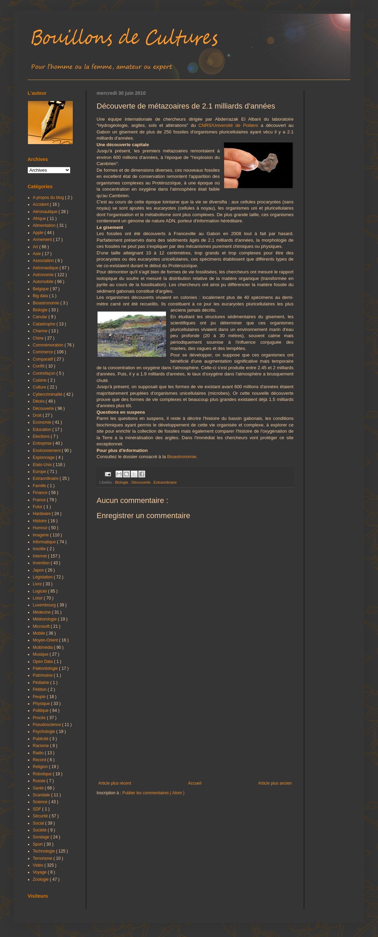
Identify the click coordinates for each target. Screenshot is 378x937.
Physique (42, 703)
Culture (40, 387)
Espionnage (44, 457)
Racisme (41, 745)
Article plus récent (114, 783)
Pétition (40, 689)
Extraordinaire (165, 482)
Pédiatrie (41, 682)
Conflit (39, 366)
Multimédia (43, 647)
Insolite (40, 548)
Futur (38, 506)
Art (36, 246)
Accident (41, 204)
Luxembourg (45, 605)
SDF (37, 809)
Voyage (40, 872)
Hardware (42, 513)
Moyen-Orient (46, 640)
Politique (41, 710)
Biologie (122, 482)
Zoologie (41, 879)
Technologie (44, 851)
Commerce (43, 352)
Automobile (43, 281)
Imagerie (41, 535)
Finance (41, 492)
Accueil (194, 783)
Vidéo (38, 865)
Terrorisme (43, 858)
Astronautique (46, 267)
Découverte (141, 482)
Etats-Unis (43, 464)
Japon (39, 570)
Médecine (42, 612)
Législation (43, 577)
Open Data (43, 661)
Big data (41, 295)
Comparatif (43, 359)
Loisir (38, 598)
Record (40, 759)
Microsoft (42, 626)
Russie (40, 780)
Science (41, 801)
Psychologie (44, 731)
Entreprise (43, 443)
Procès (40, 717)
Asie (37, 253)
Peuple (40, 696)
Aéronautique (46, 211)
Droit (38, 415)
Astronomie (44, 274)
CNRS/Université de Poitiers (228, 125)
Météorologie (45, 619)
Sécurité (41, 816)
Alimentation (45, 225)
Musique (41, 654)
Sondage (41, 837)
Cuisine (40, 380)
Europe (40, 471)
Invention (42, 563)
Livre (38, 584)
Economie (42, 422)
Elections (42, 436)
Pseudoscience (47, 724)
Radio (39, 752)
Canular (40, 316)
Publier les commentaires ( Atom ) (153, 792)
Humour (41, 527)
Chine (39, 338)
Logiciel (40, 591)
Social (39, 823)
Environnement (47, 450)
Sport (38, 844)
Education (42, 429)
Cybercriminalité (48, 394)
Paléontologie (46, 668)
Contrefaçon (45, 373)
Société (40, 830)
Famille (40, 485)
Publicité (41, 738)
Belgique (41, 288)
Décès (39, 401)
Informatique (45, 542)
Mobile (39, 633)
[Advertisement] (195, 724)
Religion (41, 766)
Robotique (43, 774)
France (40, 499)
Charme (41, 331)
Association (44, 260)
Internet (40, 556)
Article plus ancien (275, 783)
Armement (43, 239)
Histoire (40, 520)
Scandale (42, 795)
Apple (38, 232)
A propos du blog (49, 197)
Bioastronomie (181, 456)
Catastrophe (45, 324)
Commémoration (48, 345)
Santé (39, 788)
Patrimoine (43, 675)
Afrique (40, 218)
